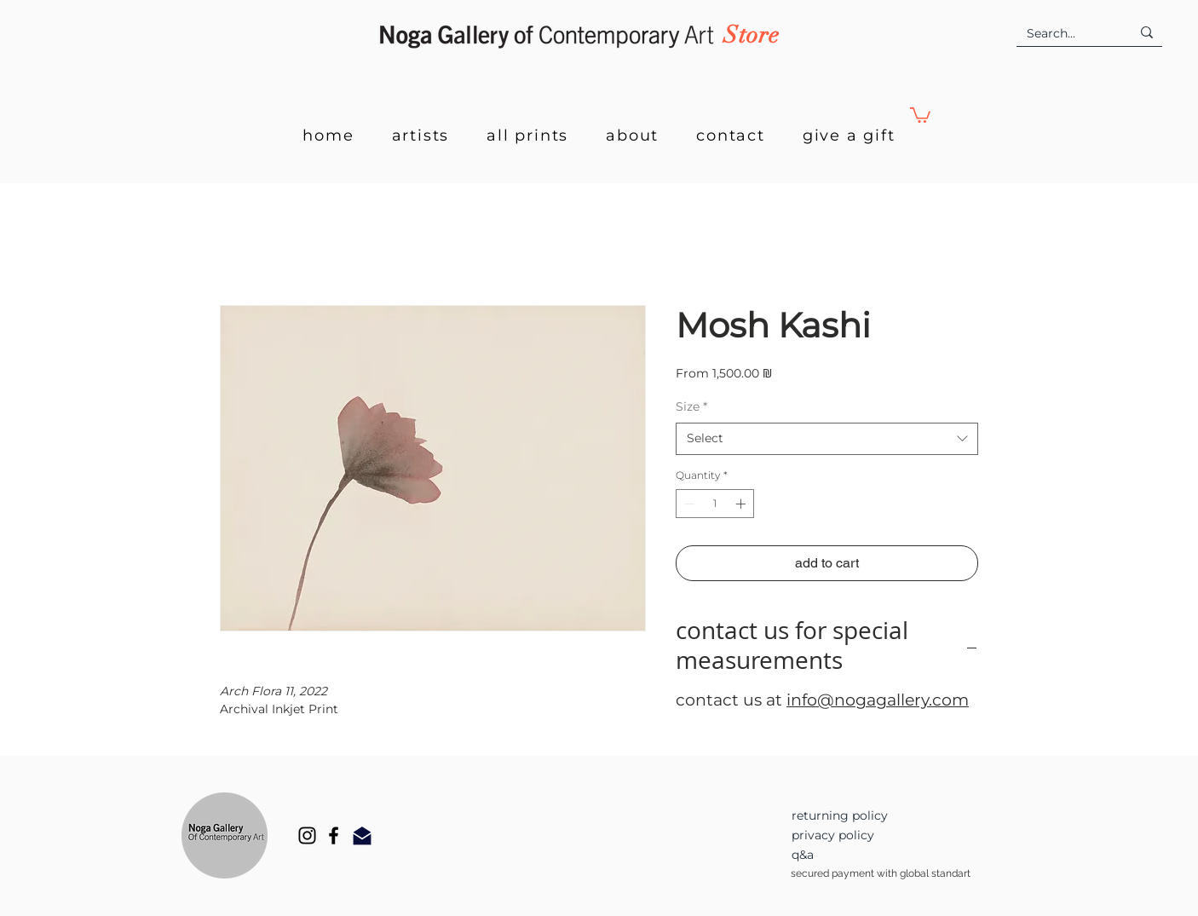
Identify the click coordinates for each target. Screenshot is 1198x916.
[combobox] (827, 439)
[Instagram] (307, 835)
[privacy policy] (865, 835)
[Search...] (1066, 34)
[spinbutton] (715, 503)
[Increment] (742, 503)
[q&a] (865, 855)
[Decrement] (687, 503)
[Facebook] (333, 835)
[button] (920, 114)
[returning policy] (865, 816)
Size (691, 406)
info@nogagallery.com (877, 700)
